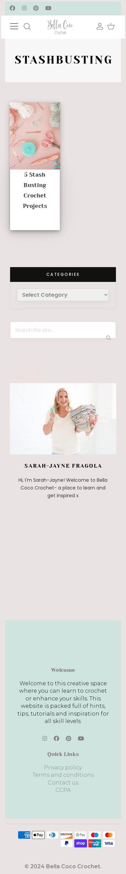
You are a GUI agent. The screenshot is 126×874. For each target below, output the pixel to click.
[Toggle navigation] (21, 25)
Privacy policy (63, 767)
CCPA (63, 790)
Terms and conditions (63, 775)
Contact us (63, 782)
